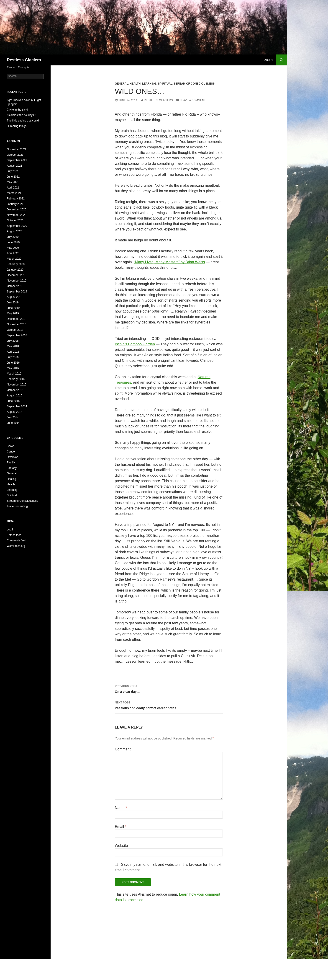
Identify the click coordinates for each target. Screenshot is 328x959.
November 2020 (16, 215)
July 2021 (12, 171)
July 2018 (12, 340)
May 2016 (13, 368)
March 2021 (14, 193)
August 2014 (14, 412)
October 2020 (15, 220)
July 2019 (12, 302)
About (268, 60)
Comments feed (16, 540)
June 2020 (13, 242)
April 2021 (13, 187)
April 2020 (13, 253)
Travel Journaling (17, 506)
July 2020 (12, 236)
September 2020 (17, 225)
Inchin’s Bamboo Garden (135, 344)
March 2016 (14, 373)
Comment (123, 749)
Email (120, 827)
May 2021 (13, 182)
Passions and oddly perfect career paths (169, 705)
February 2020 (16, 264)
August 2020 (14, 231)
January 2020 (15, 269)
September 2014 (17, 406)
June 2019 (13, 308)
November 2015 (16, 384)
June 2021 (13, 176)
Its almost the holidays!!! (21, 115)
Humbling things (16, 126)
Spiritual (165, 83)
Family (11, 462)
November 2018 (16, 324)
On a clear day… (169, 688)
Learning (149, 83)
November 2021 (16, 149)
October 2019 (15, 286)
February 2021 (16, 198)
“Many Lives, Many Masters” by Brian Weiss (169, 262)
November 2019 (16, 280)
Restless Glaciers (24, 60)
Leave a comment (193, 100)
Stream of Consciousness (194, 83)
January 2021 (15, 204)
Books (10, 446)
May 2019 (13, 313)
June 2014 (13, 422)
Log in (10, 529)
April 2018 (13, 351)
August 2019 (14, 297)
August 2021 (14, 165)
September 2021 (17, 160)
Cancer (11, 451)
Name (121, 808)
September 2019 (17, 291)
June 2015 (13, 401)
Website (121, 846)
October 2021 (15, 154)
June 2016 (13, 362)
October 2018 (15, 329)
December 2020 (16, 209)
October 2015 (15, 390)
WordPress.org (16, 546)
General (121, 83)
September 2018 (17, 335)
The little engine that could (23, 120)
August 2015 (14, 395)
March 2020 (14, 258)
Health (135, 83)
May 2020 (13, 247)
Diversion (12, 457)
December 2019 (16, 275)
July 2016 (12, 357)
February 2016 (16, 379)
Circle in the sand (17, 109)
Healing (11, 479)
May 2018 (13, 346)
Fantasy (12, 468)
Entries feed (14, 535)
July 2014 (12, 417)
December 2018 (16, 319)
